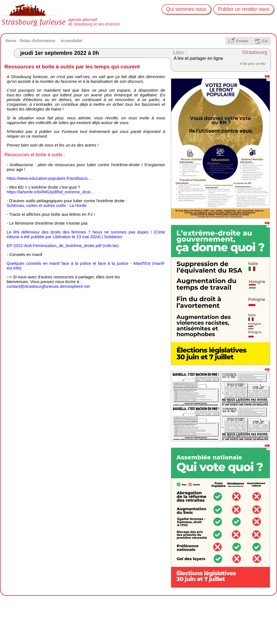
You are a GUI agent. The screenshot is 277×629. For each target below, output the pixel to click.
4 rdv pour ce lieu (252, 64)
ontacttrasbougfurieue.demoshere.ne (48, 286)
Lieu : (180, 52)
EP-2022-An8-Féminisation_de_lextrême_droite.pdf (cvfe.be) (63, 245)
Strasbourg (255, 52)
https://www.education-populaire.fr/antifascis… (49, 178)
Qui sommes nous (186, 9)
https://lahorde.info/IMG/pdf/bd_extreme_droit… (50, 191)
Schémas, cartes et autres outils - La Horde (46, 205)
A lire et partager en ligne (198, 58)
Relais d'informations (38, 40)
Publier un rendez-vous (243, 9)
